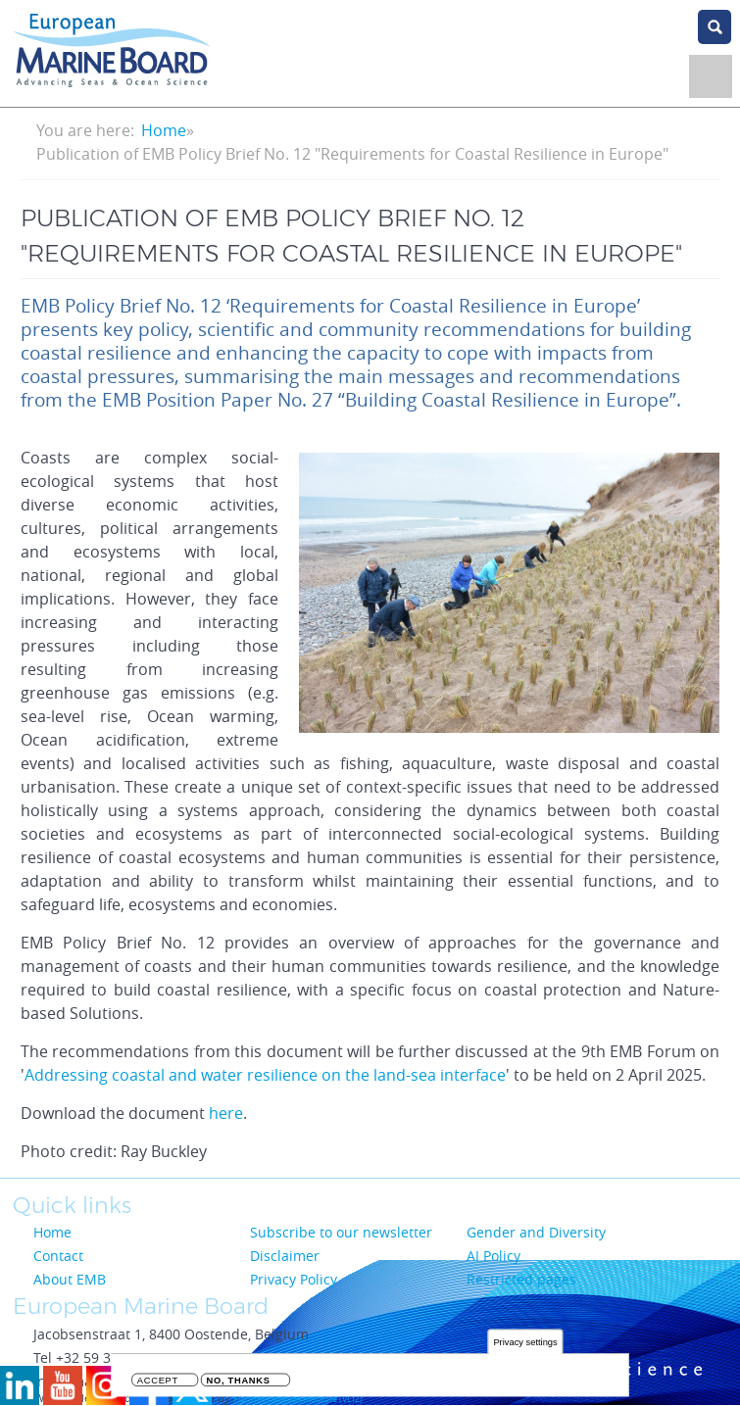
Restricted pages (521, 1279)
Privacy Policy (293, 1279)
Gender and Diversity (536, 1232)
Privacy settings (525, 1342)
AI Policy (493, 1255)
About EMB (69, 1279)
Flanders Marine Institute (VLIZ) (298, 1399)
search (714, 27)
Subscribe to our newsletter (341, 1232)
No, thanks (239, 1381)
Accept (157, 1381)
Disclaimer (285, 1255)
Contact (58, 1255)
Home (163, 130)
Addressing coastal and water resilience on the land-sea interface (265, 1075)
